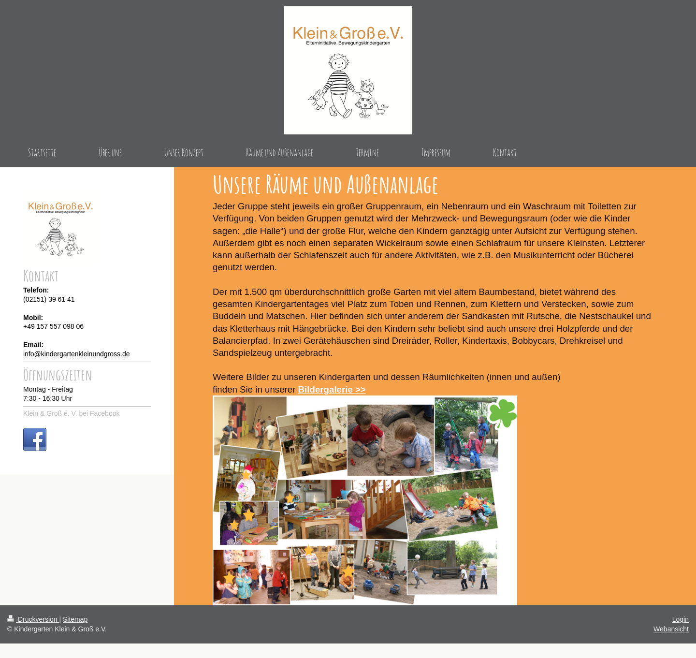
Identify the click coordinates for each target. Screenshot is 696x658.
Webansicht (671, 629)
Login (680, 619)
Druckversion (33, 619)
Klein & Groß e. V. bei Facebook (71, 413)
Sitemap (75, 619)
